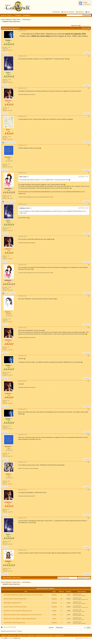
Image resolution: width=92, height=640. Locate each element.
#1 (88, 30)
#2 (88, 56)
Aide (88, 12)
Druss (82, 619)
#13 (88, 381)
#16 (88, 462)
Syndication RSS (59, 635)
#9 (88, 264)
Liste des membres (68, 12)
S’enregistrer (26, 15)
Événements (26, 19)
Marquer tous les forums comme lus (45, 635)
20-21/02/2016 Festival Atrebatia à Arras (14, 622)
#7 (88, 204)
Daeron (7, 312)
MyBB (5, 638)
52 (61, 606)
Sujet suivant (16, 577)
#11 (88, 327)
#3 (88, 88)
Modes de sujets (86, 28)
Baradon (8, 157)
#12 (88, 355)
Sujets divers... (17, 19)
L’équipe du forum (11, 635)
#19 (88, 550)
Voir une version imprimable (9, 627)
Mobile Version (31, 635)
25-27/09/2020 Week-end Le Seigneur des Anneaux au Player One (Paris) (23, 595)
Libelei (7, 474)
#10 (88, 295)
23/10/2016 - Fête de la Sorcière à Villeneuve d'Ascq (17, 610)
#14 (88, 409)
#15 (88, 434)
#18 (88, 517)
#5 (88, 145)
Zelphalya (54, 595)
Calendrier (81, 12)
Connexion (18, 15)
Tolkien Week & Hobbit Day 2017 (12, 602)
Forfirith (54, 610)
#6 (88, 172)
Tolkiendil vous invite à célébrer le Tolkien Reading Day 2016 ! (20, 618)
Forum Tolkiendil (6, 19)
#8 (88, 236)
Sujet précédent (7, 577)
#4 (88, 116)
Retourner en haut (21, 635)
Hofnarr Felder (84, 599)
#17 (88, 489)
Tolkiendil (3, 635)
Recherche (57, 12)
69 (61, 599)
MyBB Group (17, 638)
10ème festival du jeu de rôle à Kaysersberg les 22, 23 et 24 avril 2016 (22, 614)
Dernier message (77, 595)
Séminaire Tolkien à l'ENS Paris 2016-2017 (14, 599)
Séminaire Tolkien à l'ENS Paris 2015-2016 (14, 606)
